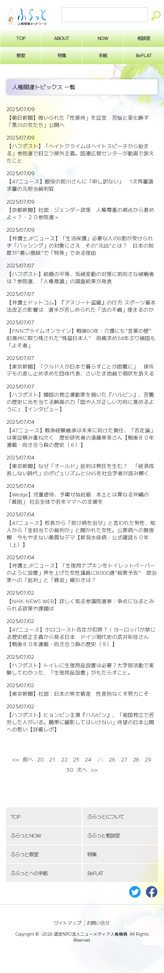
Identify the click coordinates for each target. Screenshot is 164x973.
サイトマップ (67, 922)
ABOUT (61, 38)
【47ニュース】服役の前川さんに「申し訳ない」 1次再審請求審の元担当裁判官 (80, 184)
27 (124, 759)
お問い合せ (98, 922)
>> (94, 769)
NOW (102, 38)
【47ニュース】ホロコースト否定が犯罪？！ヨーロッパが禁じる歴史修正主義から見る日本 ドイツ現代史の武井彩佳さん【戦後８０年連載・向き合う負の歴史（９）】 (81, 637)
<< (16, 759)
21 (52, 759)
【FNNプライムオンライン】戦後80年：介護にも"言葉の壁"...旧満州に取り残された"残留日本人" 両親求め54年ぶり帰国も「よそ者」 (81, 338)
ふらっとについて (105, 816)
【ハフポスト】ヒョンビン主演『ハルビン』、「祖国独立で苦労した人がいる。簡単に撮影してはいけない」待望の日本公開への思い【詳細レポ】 (80, 722)
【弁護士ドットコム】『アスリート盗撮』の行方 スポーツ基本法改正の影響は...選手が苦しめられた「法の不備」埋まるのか (81, 305)
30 (70, 769)
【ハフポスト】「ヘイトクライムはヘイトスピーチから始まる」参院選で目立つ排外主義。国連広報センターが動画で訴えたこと (80, 153)
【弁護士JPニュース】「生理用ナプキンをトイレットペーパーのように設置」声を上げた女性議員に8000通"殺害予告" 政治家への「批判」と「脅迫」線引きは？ (82, 573)
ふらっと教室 (24, 854)
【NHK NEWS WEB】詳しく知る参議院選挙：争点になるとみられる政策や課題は (80, 604)
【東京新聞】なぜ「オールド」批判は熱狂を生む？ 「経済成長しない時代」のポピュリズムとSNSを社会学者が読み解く (80, 469)
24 (88, 759)
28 (136, 759)
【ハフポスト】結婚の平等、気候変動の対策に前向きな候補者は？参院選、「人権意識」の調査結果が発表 (80, 277)
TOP (15, 816)
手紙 (102, 55)
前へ (28, 759)
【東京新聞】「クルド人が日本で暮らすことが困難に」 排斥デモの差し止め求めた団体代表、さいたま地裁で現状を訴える (80, 370)
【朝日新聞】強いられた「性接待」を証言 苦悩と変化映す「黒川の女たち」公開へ (78, 121)
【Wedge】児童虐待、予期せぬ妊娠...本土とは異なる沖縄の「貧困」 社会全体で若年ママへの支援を (78, 497)
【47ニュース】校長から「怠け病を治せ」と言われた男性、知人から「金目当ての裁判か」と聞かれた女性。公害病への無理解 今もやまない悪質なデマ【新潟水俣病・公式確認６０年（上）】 (81, 533)
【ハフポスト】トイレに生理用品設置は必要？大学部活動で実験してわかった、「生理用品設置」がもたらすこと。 (80, 668)
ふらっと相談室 (103, 835)
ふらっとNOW (26, 835)
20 (40, 759)
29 (148, 759)
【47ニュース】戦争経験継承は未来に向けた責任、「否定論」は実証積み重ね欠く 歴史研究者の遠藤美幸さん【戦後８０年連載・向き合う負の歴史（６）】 (81, 437)
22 (64, 759)
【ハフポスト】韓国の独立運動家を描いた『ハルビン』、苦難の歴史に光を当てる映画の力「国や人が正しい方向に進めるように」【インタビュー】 (80, 402)
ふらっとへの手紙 (29, 873)
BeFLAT (95, 873)
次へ (82, 769)
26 (112, 759)
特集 (61, 55)
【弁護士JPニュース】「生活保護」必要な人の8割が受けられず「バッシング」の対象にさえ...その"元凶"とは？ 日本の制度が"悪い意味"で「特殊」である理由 (80, 245)
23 (76, 759)
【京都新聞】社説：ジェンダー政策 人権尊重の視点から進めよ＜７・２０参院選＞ (80, 213)
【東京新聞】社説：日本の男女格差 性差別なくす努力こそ (78, 693)
